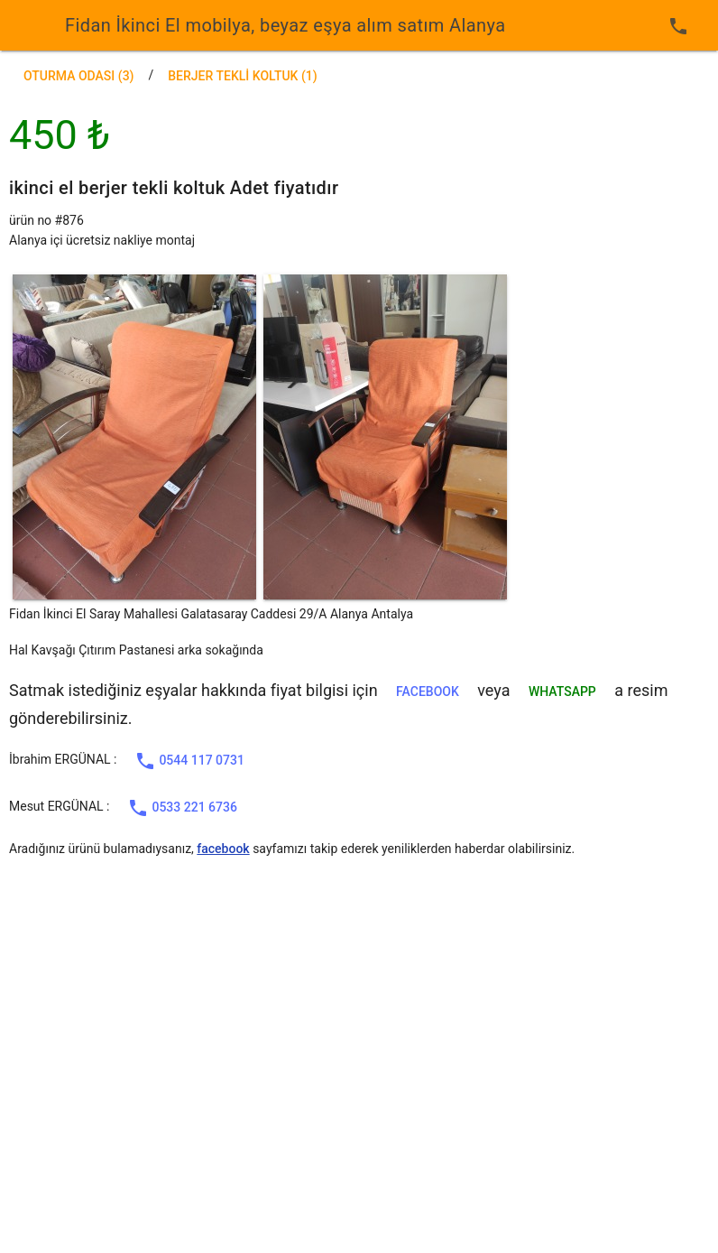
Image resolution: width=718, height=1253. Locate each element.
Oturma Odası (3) (78, 76)
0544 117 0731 (189, 761)
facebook (427, 691)
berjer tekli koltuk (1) (242, 76)
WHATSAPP (562, 691)
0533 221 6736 (182, 808)
